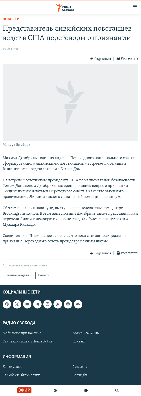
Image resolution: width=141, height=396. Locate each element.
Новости (11, 19)
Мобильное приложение (22, 333)
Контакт (79, 341)
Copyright (80, 375)
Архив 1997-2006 (86, 333)
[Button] (100, 58)
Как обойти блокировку (21, 375)
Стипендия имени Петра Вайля (27, 341)
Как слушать (12, 367)
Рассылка (80, 367)
